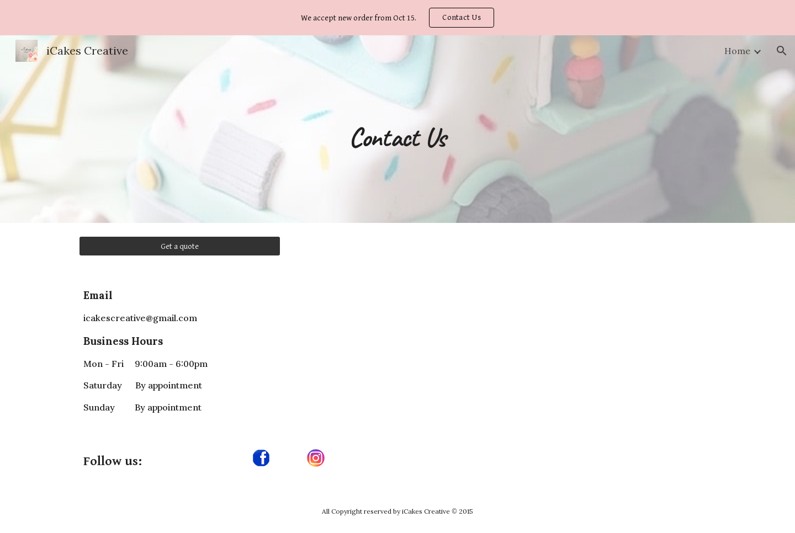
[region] (397, 17)
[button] (781, 51)
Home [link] (737, 50)
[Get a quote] (180, 246)
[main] (397, 129)
